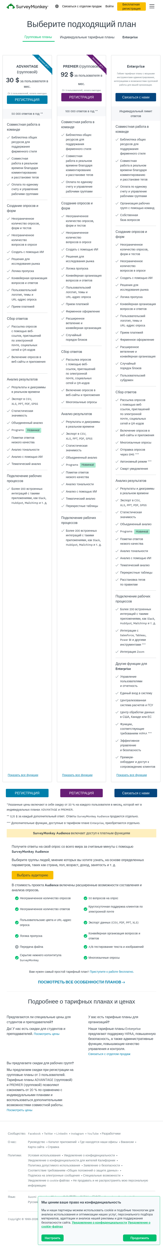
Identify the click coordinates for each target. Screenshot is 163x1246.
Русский (33, 1202)
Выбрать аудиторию (32, 875)
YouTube (93, 1133)
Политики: (15, 1155)
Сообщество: (17, 1134)
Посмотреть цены (46, 1034)
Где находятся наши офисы (99, 1142)
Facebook (34, 1133)
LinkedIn (62, 1133)
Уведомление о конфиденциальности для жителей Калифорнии (71, 1160)
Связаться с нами (135, 97)
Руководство (36, 1142)
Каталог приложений (62, 1142)
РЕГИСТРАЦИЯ (27, 100)
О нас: (12, 1142)
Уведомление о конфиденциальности (99, 1222)
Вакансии (127, 1142)
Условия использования (44, 1155)
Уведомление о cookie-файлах (49, 1180)
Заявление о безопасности (101, 1165)
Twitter (48, 1133)
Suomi (32, 1197)
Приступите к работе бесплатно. (112, 972)
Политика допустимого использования (54, 1165)
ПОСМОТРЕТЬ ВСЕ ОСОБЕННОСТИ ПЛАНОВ (81, 982)
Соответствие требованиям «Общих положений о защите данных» (73, 1170)
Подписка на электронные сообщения (54, 1175)
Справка (53, 1147)
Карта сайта (36, 1147)
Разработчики (111, 1133)
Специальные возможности (102, 1175)
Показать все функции (23, 775)
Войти (109, 6)
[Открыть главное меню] (152, 6)
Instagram (77, 1133)
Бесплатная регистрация (131, 6)
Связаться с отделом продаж (82, 6)
